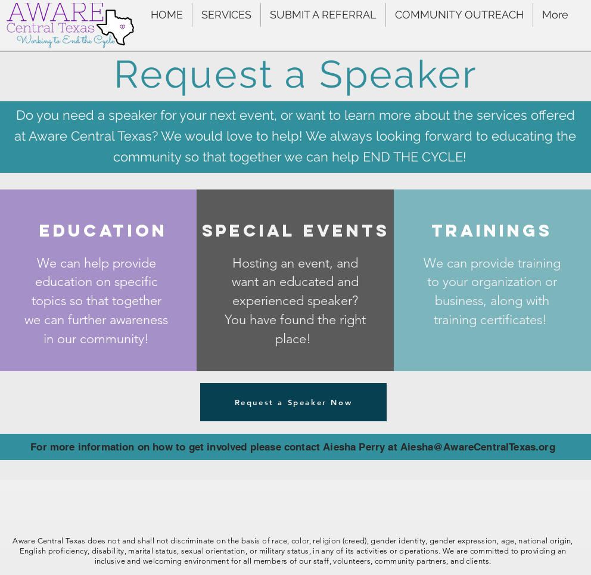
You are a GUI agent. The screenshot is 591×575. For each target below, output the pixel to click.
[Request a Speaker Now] (293, 402)
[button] (226, 15)
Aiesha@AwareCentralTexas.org (477, 447)
